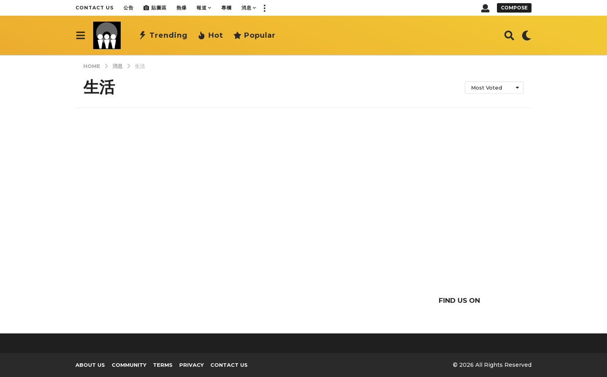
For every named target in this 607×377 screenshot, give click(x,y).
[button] (264, 8)
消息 (246, 8)
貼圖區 (155, 8)
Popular (254, 35)
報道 (202, 8)
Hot (210, 35)
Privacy (191, 365)
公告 (128, 8)
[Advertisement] (459, 217)
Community (129, 365)
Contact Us (94, 8)
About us (90, 365)
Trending (163, 35)
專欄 (226, 8)
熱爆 (182, 8)
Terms (163, 365)
